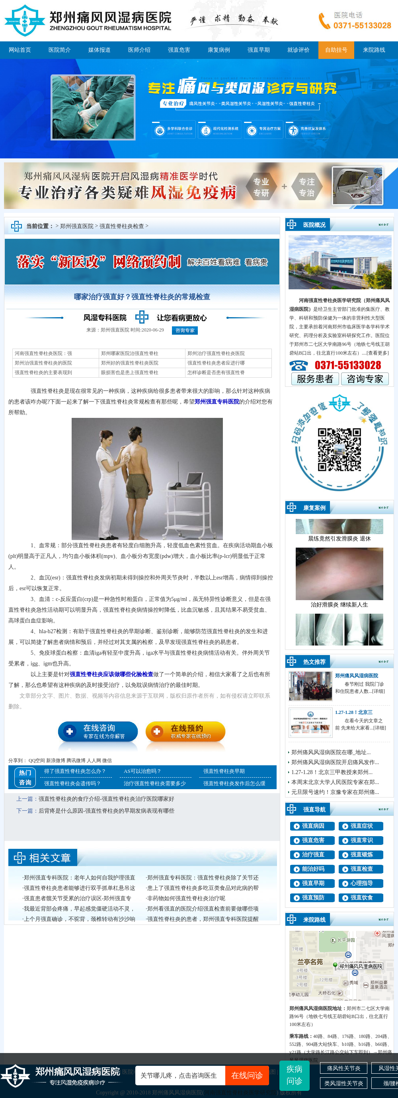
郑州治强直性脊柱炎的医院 (43, 363)
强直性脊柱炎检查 (122, 226)
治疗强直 (313, 855)
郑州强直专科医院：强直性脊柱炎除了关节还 (203, 878)
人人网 (94, 760)
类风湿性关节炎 (343, 1083)
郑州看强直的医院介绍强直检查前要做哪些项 (203, 909)
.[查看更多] (377, 353)
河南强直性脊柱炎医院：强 (43, 353)
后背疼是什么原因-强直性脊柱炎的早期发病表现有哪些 (106, 811)
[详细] (378, 691)
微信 (107, 760)
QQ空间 (37, 760)
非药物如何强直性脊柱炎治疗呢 (186, 898)
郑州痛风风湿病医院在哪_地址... (331, 752)
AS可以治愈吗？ (143, 771)
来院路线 (374, 50)
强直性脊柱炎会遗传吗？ (72, 783)
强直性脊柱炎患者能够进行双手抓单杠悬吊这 (79, 888)
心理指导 (362, 883)
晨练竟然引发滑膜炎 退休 (339, 543)
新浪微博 (55, 760)
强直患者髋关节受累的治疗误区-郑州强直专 (78, 898)
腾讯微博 (76, 760)
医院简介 (60, 50)
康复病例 (219, 50)
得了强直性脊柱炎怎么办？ (75, 771)
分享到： (17, 760)
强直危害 (179, 50)
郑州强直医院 (77, 226)
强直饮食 (362, 898)
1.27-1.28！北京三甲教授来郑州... (332, 772)
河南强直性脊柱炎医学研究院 (330, 300)
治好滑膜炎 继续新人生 (339, 609)
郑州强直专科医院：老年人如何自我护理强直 (79, 878)
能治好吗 (313, 869)
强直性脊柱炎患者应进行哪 (216, 363)
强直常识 (362, 840)
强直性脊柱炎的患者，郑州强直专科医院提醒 (203, 919)
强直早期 (259, 50)
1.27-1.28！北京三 (354, 712)
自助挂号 (336, 50)
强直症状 (362, 826)
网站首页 (20, 50)
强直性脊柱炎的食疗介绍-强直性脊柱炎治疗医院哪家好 (106, 799)
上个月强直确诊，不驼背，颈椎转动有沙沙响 (79, 919)
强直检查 (362, 869)
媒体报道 (99, 50)
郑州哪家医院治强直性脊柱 (129, 353)
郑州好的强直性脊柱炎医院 (129, 363)
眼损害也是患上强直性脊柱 (129, 372)
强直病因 (313, 826)
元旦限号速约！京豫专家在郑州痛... (335, 792)
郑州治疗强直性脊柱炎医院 (216, 353)
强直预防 (313, 898)
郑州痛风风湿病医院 (356, 676)
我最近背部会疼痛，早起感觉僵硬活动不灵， (79, 909)
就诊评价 (298, 50)
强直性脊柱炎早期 (224, 771)
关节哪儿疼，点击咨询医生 (204, 1075)
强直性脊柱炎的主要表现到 (43, 372)
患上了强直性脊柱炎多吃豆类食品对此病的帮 (203, 888)
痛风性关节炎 (344, 1068)
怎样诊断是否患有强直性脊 (216, 372)
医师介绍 (139, 50)
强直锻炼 (362, 855)
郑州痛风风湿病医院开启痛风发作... (335, 762)
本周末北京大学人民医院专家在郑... (335, 782)
